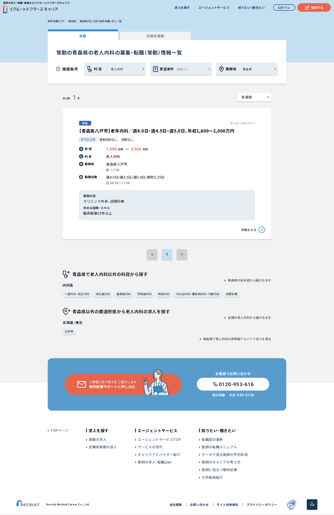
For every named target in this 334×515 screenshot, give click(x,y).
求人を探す (182, 7)
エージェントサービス (214, 7)
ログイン (284, 7)
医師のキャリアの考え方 (221, 462)
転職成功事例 (212, 440)
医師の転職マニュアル (219, 447)
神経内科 (164, 295)
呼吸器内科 (144, 295)
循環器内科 (124, 295)
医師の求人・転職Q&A (155, 462)
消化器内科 (103, 295)
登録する (314, 7)
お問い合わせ (199, 505)
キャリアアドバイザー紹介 (159, 455)
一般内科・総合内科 (77, 295)
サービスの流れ (150, 447)
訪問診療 (232, 295)
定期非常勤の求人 (103, 447)
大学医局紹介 (212, 478)
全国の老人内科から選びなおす (249, 318)
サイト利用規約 (227, 505)
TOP (312, 505)
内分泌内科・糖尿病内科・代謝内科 (198, 295)
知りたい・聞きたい (251, 7)
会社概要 (175, 505)
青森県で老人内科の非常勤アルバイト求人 (232, 340)
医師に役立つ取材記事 (219, 470)
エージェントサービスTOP (159, 440)
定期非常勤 (145, 35)
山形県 (69, 332)
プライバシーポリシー (262, 505)
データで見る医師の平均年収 (225, 455)
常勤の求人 (98, 440)
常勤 (79, 35)
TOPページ (59, 431)
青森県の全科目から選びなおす (249, 281)
